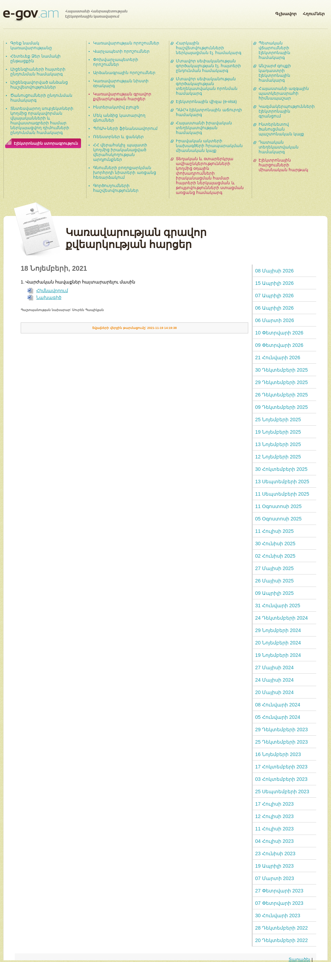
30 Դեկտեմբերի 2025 (281, 370)
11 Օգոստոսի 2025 (278, 506)
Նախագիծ (48, 297)
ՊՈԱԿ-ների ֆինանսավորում (125, 128)
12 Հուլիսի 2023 (274, 816)
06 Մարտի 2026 (274, 320)
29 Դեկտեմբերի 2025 (281, 382)
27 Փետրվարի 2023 (279, 890)
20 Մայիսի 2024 (274, 692)
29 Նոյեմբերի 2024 (278, 630)
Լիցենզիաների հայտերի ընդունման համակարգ (38, 71)
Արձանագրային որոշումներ (124, 72)
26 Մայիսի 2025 (274, 580)
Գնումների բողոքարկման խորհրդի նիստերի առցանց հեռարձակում (124, 172)
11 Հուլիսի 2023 (274, 828)
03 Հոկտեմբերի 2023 (281, 779)
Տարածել (299, 959)
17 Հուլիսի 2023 (274, 804)
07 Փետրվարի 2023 (279, 903)
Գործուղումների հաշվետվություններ (116, 188)
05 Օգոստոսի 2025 (278, 518)
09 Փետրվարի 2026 (279, 345)
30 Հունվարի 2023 (277, 915)
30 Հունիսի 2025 (275, 543)
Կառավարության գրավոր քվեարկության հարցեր (122, 96)
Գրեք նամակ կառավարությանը (31, 45)
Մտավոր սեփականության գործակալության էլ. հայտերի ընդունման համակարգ (208, 66)
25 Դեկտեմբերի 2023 (281, 742)
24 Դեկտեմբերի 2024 (281, 618)
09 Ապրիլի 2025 (274, 593)
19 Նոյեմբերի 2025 (278, 432)
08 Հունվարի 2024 (277, 704)
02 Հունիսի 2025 (275, 556)
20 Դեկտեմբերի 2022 (281, 940)
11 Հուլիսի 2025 (274, 531)
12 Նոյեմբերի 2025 (278, 456)
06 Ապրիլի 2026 (274, 308)
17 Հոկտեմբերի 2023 (281, 766)
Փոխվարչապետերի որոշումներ (115, 62)
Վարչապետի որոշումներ (121, 51)
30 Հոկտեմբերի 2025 (281, 469)
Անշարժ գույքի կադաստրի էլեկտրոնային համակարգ (275, 73)
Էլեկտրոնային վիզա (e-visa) (206, 101)
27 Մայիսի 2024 (274, 667)
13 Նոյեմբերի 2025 (278, 444)
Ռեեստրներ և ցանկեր (118, 136)
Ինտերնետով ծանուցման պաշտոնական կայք (281, 129)
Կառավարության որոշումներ (126, 43)
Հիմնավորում (52, 290)
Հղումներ (314, 12)
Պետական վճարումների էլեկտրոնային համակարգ (274, 50)
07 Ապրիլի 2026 (274, 295)
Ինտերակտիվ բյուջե (116, 107)
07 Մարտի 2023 (274, 878)
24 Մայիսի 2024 (274, 680)
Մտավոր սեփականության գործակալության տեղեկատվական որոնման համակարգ (207, 86)
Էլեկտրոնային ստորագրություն (46, 143)
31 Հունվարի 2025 (277, 605)
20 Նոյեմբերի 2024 (278, 642)
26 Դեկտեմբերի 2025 (281, 394)
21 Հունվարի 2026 (277, 357)
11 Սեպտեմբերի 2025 (282, 494)
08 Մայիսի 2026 (274, 270)
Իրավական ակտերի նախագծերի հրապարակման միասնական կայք (209, 145)
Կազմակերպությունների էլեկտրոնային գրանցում (287, 111)
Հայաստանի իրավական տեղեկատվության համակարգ (204, 128)
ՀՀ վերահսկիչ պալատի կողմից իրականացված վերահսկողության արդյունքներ (120, 152)
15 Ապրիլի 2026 (274, 283)
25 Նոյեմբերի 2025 (278, 419)
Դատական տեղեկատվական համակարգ (279, 147)
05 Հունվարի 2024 (277, 717)
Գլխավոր (286, 12)
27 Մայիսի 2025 (274, 568)
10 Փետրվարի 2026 (279, 332)
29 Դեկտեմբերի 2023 (281, 729)
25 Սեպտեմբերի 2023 (282, 791)
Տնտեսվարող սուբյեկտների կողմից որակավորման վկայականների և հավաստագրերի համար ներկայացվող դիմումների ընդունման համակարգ (41, 120)
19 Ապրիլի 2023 (274, 866)
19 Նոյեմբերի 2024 (278, 655)
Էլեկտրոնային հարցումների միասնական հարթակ (283, 165)
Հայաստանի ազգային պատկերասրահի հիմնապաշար (284, 93)
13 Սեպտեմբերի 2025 (282, 481)
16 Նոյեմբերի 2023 (278, 754)
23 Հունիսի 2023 (275, 853)
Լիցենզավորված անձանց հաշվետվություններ (39, 85)
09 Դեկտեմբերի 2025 (281, 407)
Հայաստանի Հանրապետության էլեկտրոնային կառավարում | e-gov (65, 15)
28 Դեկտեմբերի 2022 (281, 928)
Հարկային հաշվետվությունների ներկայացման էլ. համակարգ (208, 48)
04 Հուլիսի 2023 (274, 841)
